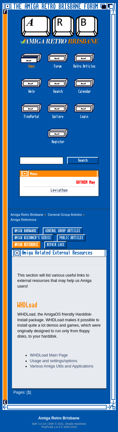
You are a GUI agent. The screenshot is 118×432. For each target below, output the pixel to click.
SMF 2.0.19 (39, 423)
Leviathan (59, 190)
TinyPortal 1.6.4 (50, 427)
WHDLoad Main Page (49, 355)
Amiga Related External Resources (57, 252)
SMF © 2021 (56, 423)
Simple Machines (75, 423)
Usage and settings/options (53, 361)
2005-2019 (70, 427)
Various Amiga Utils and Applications (61, 366)
